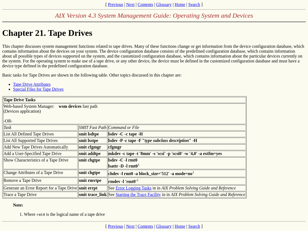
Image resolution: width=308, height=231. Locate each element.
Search (194, 4)
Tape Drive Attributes (32, 84)
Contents (145, 4)
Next (130, 4)
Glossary (164, 4)
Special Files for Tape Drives (38, 89)
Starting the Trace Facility (138, 194)
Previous (115, 4)
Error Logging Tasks (134, 188)
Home (180, 4)
